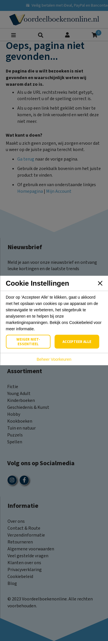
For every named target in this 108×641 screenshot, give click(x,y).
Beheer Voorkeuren (54, 359)
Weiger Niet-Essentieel (28, 342)
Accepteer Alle (76, 341)
